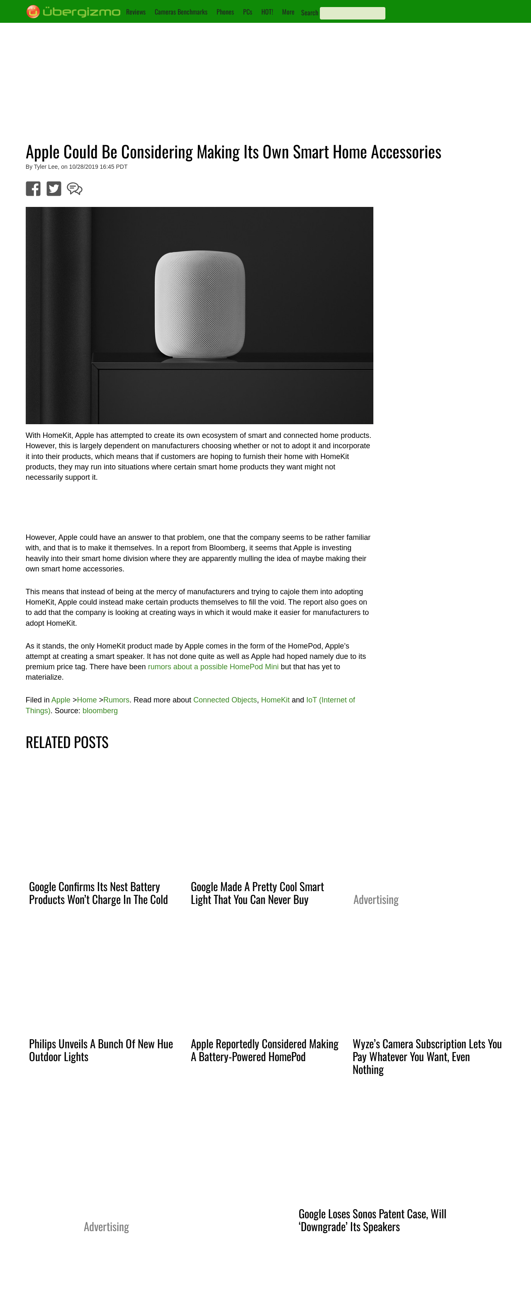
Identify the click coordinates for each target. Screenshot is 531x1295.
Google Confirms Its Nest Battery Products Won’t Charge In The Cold (98, 892)
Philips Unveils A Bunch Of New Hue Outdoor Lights (101, 1049)
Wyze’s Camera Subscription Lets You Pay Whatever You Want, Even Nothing (427, 1056)
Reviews (136, 12)
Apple (61, 700)
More (288, 12)
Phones (225, 12)
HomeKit (275, 700)
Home (87, 700)
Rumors (116, 700)
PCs (247, 12)
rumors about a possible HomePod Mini (213, 667)
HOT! (267, 12)
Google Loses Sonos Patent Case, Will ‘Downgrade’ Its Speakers (372, 1219)
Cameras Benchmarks (181, 12)
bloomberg (100, 711)
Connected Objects (225, 700)
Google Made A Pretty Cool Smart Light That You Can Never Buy (257, 892)
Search (309, 12)
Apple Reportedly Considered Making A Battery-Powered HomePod (265, 1049)
